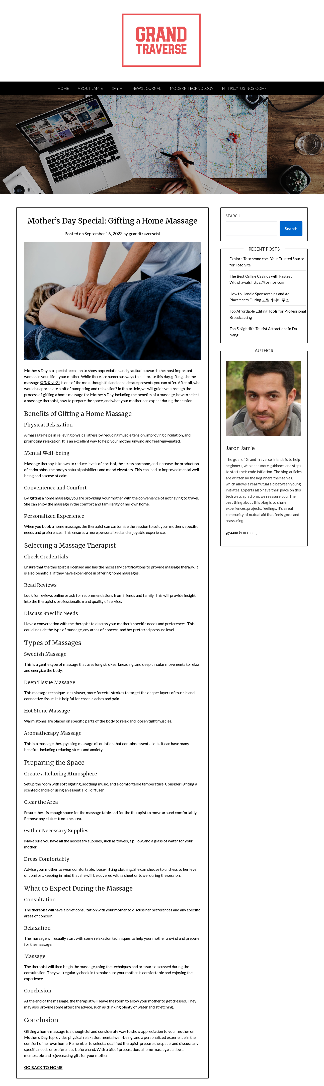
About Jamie (90, 88)
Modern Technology (192, 88)
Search (233, 215)
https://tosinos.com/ (244, 88)
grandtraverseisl (144, 233)
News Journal (146, 88)
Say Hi (118, 88)
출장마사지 (50, 382)
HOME (63, 88)
